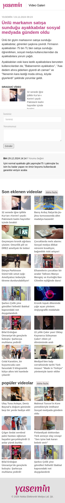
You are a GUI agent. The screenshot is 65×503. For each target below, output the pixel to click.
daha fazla (51, 192)
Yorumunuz (9, 126)
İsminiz (7, 114)
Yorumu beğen (36, 158)
